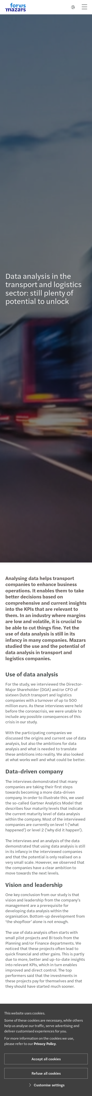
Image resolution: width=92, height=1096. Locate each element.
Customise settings (46, 1084)
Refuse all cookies (46, 1073)
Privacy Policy (45, 1043)
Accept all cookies (46, 1058)
